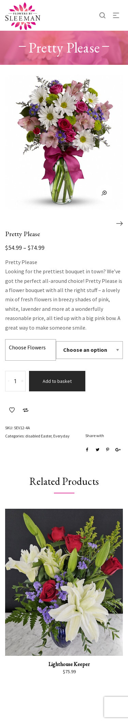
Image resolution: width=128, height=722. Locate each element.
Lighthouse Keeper (69, 664)
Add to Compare (25, 410)
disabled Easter (38, 435)
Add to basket (57, 381)
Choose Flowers (27, 347)
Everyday (61, 435)
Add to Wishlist (12, 410)
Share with (94, 435)
